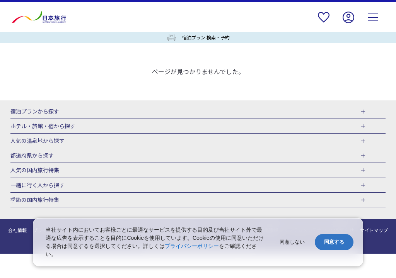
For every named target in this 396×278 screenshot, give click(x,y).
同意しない (292, 242)
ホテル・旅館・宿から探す (42, 126)
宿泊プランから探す (34, 111)
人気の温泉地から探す (37, 140)
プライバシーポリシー (192, 246)
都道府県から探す (32, 155)
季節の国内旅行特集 (34, 200)
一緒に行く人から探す (37, 185)
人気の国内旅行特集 (34, 170)
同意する (334, 242)
